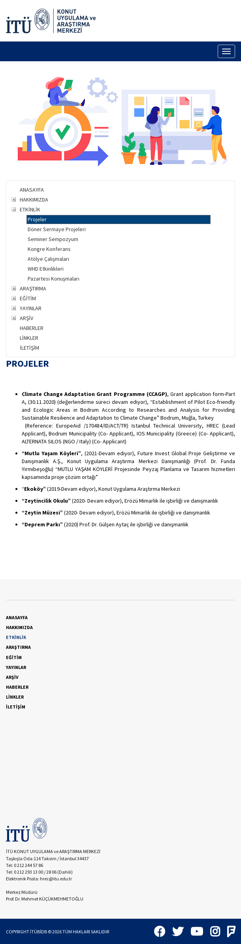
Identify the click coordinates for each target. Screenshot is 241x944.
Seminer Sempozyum (53, 239)
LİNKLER (29, 337)
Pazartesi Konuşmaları (53, 278)
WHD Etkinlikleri (46, 268)
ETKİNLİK (30, 209)
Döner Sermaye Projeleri (57, 229)
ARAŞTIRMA (33, 288)
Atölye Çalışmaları (48, 258)
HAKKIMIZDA (34, 199)
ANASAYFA (32, 189)
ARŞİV (26, 318)
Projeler (37, 219)
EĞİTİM (28, 298)
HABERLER (31, 328)
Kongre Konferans (49, 248)
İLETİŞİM (29, 347)
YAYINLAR (30, 308)
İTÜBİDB (38, 932)
